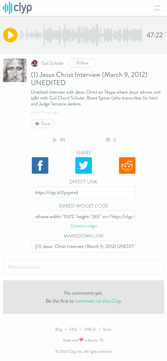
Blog (58, 329)
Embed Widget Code (83, 206)
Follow (82, 62)
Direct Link (83, 181)
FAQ (73, 329)
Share (83, 152)
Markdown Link (84, 236)
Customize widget (83, 226)
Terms (107, 329)
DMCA (90, 329)
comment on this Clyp (98, 301)
